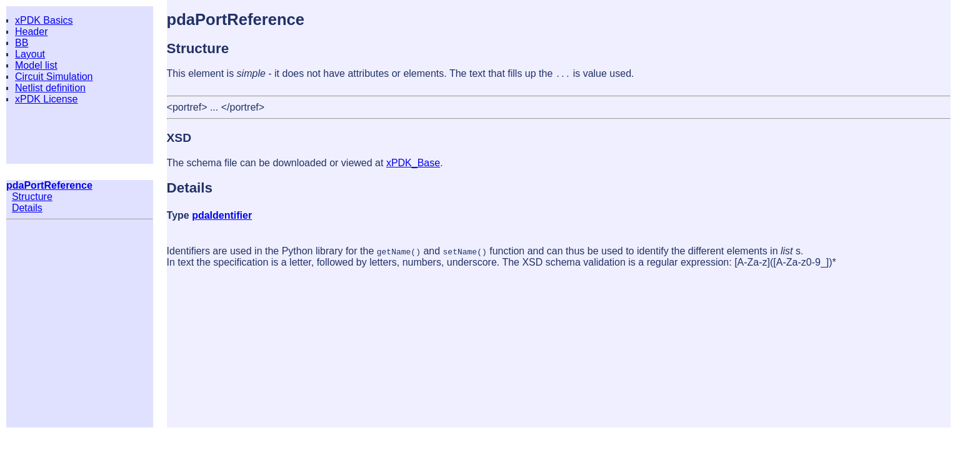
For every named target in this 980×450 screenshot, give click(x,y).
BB (21, 43)
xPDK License (46, 99)
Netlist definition (50, 87)
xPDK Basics (43, 20)
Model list (36, 65)
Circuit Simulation (53, 76)
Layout (30, 54)
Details (27, 207)
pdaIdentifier (222, 215)
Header (31, 31)
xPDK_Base (413, 163)
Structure (32, 196)
